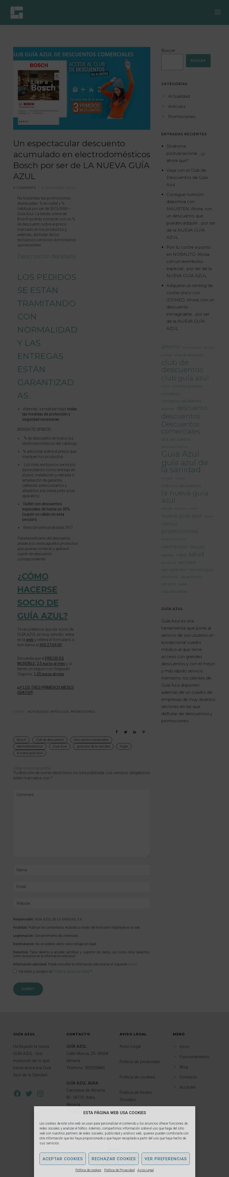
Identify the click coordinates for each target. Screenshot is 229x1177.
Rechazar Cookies (114, 1158)
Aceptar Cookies (63, 1158)
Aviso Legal (145, 1170)
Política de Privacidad (119, 1170)
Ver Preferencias (166, 1158)
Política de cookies (88, 1170)
